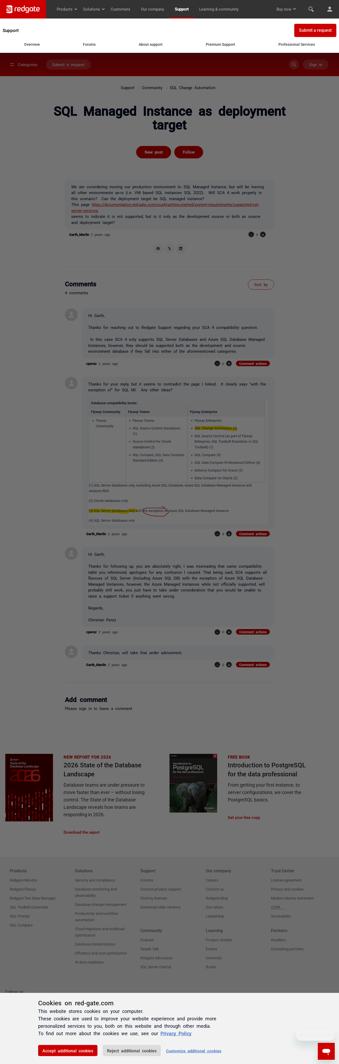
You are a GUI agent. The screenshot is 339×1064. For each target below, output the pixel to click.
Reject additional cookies (132, 1050)
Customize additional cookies (193, 1051)
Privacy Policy (175, 1033)
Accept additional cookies (67, 1050)
